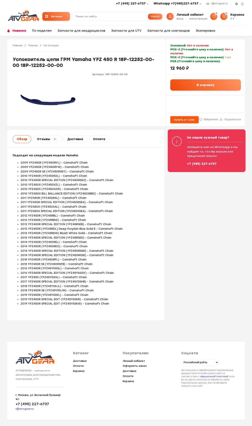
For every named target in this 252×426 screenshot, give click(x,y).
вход (180, 18)
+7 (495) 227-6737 (131, 3)
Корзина (78, 371)
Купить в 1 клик (184, 119)
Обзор (22, 139)
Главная (17, 45)
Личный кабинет (134, 360)
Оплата (99, 139)
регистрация (198, 18)
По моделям (42, 30)
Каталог (54, 16)
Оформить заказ (135, 365)
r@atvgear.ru (219, 3)
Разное (33, 45)
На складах (51, 45)
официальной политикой (214, 376)
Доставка (75, 139)
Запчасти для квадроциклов (81, 30)
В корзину (205, 85)
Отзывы (47, 139)
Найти (155, 16)
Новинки (19, 30)
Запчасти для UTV (126, 30)
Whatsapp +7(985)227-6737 (176, 3)
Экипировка (205, 30)
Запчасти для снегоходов (168, 30)
